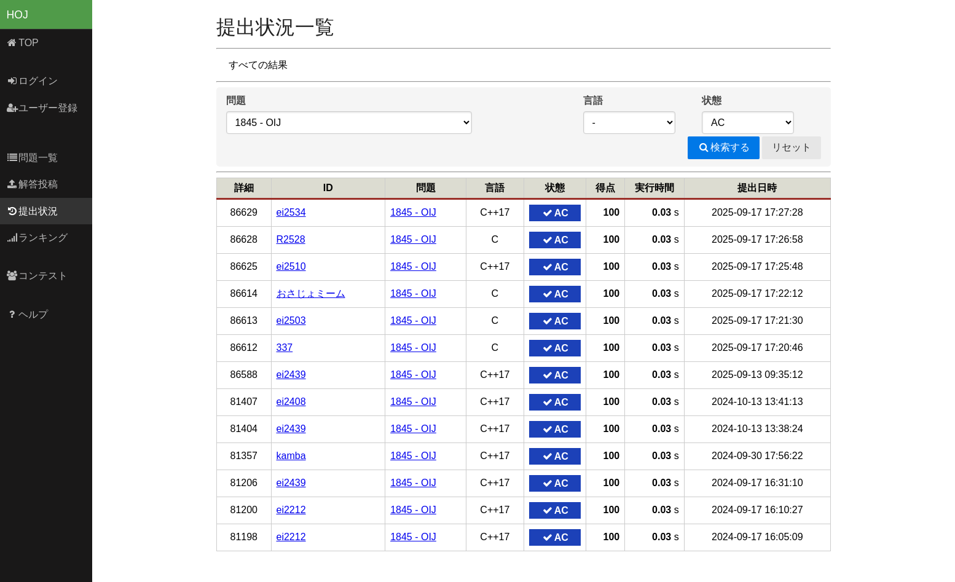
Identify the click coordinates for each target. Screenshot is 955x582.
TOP (22, 42)
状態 (711, 100)
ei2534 (291, 212)
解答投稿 (32, 184)
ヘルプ (27, 314)
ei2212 (291, 510)
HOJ (17, 15)
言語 (593, 100)
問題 (236, 100)
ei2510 (291, 266)
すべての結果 (258, 65)
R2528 (291, 239)
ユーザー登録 (42, 108)
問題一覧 (32, 157)
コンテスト (37, 275)
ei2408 (291, 401)
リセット (791, 147)
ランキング (37, 237)
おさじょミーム (311, 293)
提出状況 (32, 211)
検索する (724, 147)
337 (285, 347)
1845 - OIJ (413, 212)
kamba (291, 455)
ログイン (32, 81)
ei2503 (291, 320)
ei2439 (291, 374)
